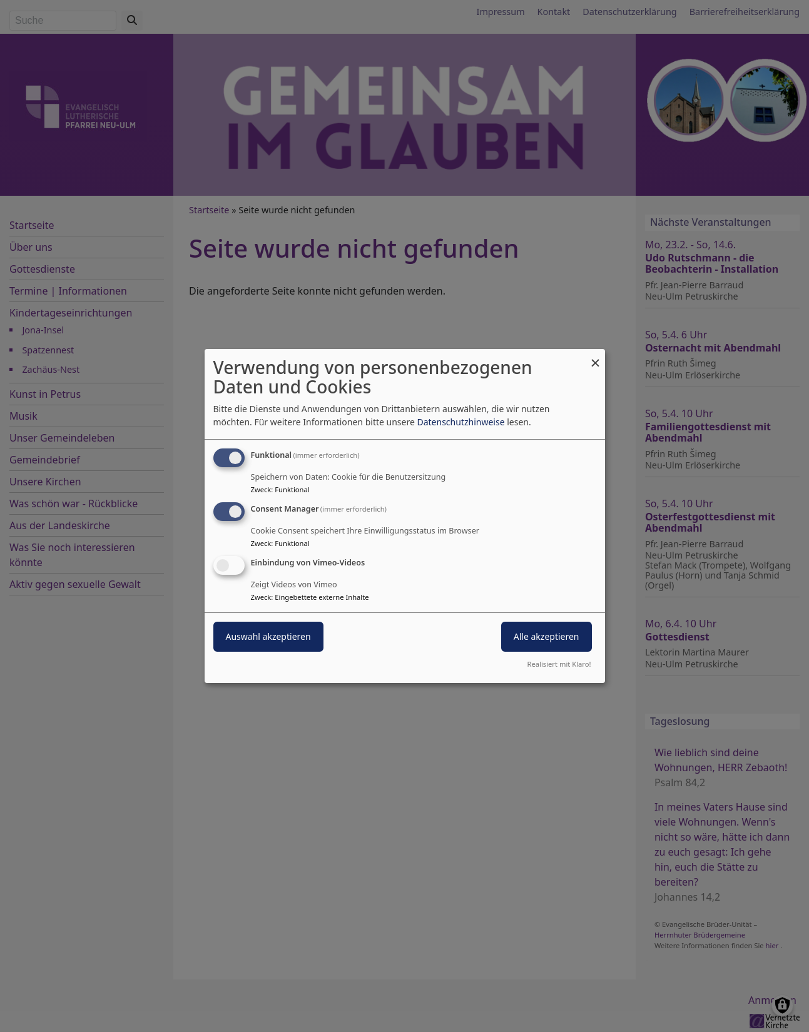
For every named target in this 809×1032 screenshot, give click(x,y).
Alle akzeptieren (546, 636)
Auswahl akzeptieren (268, 636)
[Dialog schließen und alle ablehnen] (595, 357)
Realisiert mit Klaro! (559, 664)
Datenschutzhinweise (460, 422)
